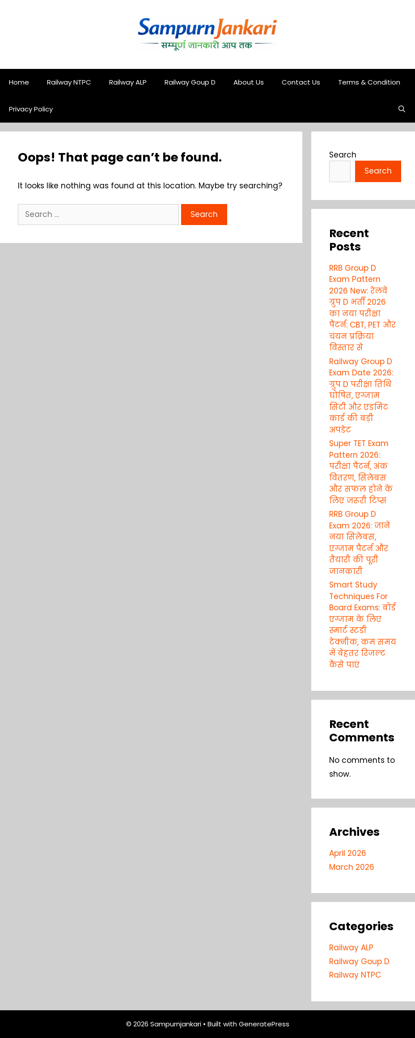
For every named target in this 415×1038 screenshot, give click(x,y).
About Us (248, 82)
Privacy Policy (31, 109)
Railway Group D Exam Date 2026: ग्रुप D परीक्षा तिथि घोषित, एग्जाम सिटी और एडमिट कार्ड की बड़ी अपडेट (361, 395)
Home (19, 82)
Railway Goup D (190, 82)
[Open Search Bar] (402, 109)
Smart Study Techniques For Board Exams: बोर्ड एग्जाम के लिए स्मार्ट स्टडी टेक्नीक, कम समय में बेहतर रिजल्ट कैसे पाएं (362, 624)
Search (342, 154)
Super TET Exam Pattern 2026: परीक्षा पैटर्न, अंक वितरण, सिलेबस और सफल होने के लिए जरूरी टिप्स (361, 472)
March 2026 (351, 867)
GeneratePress (264, 1024)
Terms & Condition (369, 82)
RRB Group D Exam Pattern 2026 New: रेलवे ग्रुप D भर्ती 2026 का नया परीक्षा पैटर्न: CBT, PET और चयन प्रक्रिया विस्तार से (362, 308)
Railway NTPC (69, 82)
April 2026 (347, 853)
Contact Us (301, 82)
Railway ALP (128, 82)
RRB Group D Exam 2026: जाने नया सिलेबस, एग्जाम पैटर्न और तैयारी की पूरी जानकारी (359, 543)
